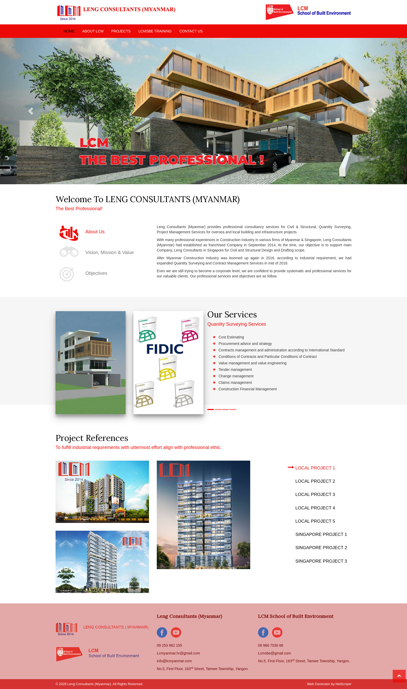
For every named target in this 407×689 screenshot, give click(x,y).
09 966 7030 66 (270, 645)
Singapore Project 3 (317, 560)
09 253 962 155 (169, 645)
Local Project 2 (311, 480)
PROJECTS (121, 31)
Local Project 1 (311, 467)
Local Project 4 (311, 507)
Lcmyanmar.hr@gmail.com (178, 653)
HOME (69, 31)
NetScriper (343, 684)
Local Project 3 (311, 493)
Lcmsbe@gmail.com (274, 653)
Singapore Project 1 (317, 533)
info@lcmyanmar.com (174, 661)
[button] (30, 111)
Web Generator (318, 684)
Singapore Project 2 (317, 547)
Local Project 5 (311, 520)
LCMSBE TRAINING (155, 31)
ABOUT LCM (92, 31)
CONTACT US (191, 31)
